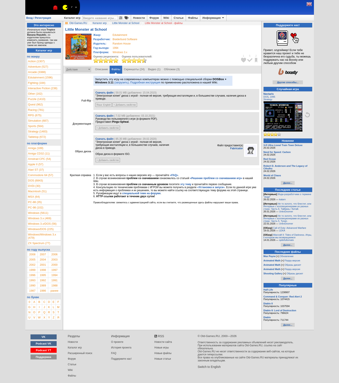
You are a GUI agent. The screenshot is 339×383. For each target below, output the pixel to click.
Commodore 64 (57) (40, 175)
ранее (54, 290)
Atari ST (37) (36, 169)
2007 (43, 254)
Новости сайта (163, 341)
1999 (32, 270)
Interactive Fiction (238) (43, 88)
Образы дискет (293, 265)
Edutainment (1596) (40, 77)
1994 (115, 47)
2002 (32, 264)
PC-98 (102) (35, 207)
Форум (154, 17)
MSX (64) (34, 196)
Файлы (193, 17)
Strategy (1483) (38, 131)
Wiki (166, 17)
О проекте (117, 341)
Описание (101, 69)
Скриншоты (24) (134, 69)
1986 (43, 290)
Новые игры (161, 347)
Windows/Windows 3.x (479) (42, 236)
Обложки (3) (172, 69)
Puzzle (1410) (36, 99)
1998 (43, 270)
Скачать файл (105, 92)
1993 (32, 280)
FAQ (113, 353)
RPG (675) (35, 115)
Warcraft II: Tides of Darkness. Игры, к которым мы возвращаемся (288, 236)
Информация (213, 18)
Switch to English (209, 367)
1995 (43, 275)
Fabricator (236, 148)
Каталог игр (72, 17)
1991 (54, 280)
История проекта (121, 347)
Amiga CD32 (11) (39, 153)
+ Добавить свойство (125, 104)
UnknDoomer (286, 211)
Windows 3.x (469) (39, 218)
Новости (139, 17)
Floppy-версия (292, 260)
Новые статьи (162, 358)
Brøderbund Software (125, 39)
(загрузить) (121, 82)
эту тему (185, 184)
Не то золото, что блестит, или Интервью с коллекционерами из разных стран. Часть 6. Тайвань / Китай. (287, 206)
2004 (43, 259)
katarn (282, 199)
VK (43, 337)
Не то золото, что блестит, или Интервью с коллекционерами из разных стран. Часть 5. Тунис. (287, 218)
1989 (43, 285)
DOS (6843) (35, 180)
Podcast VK (43, 343)
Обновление (287, 256)
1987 (32, 290)
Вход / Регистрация (38, 17)
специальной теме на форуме (141, 193)
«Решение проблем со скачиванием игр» (216, 178)
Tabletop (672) (37, 136)
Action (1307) (36, 61)
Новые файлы (162, 353)
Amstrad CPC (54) (39, 159)
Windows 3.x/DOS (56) (42, 223)
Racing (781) (36, 109)
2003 (54, 259)
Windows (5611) (38, 213)
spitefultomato (286, 240)
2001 (43, 264)
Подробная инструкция (145, 82)
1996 (32, 275)
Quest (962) (35, 104)
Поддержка (43, 357)
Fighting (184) (36, 82)
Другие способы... (288, 82)
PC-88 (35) (35, 202)
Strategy (268, 99)
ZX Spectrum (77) (39, 243)
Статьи (178, 17)
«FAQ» (174, 175)
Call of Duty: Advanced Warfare (289, 228)
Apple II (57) (35, 164)
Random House (122, 43)
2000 (54, 264)
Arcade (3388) (37, 72)
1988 (54, 285)
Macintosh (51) (37, 191)
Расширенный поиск (80, 353)
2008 (32, 254)
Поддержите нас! (121, 358)
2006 (54, 254)
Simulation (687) (38, 120)
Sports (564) (36, 126)
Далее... (287, 183)
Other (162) (35, 93)
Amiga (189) (35, 148)
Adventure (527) (38, 66)
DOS (266, 96)
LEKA (282, 230)
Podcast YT (43, 350)
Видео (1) (154, 69)
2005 (32, 259)
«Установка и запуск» (211, 187)
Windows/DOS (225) (41, 229)
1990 (32, 285)
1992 (43, 280)
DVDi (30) (34, 186)
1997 (54, 270)
